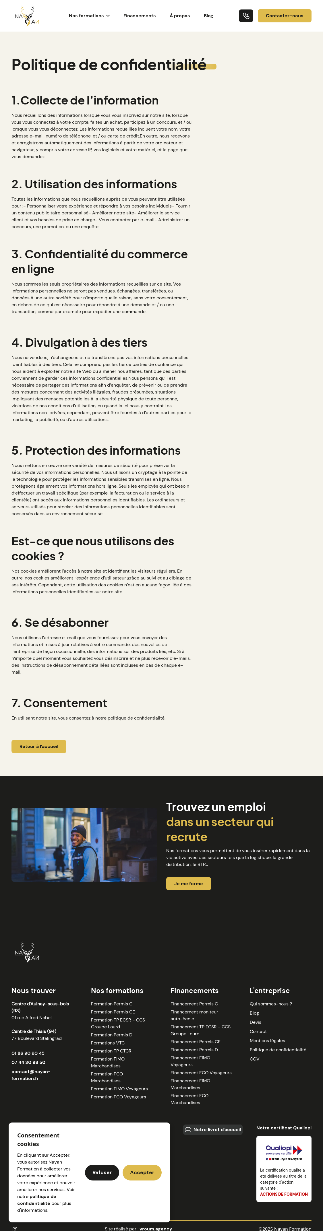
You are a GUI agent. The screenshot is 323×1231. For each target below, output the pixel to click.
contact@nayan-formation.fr (31, 1075)
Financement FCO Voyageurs (201, 1073)
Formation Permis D (111, 1035)
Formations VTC (108, 1043)
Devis (255, 1022)
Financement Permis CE (196, 1042)
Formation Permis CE (113, 1012)
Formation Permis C (111, 1004)
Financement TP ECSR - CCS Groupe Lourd (201, 1030)
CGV (255, 1059)
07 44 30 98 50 (28, 1062)
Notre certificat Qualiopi (284, 1128)
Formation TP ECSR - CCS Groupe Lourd (118, 1023)
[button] (89, 15)
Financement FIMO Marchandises (190, 1084)
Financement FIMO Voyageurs (190, 1061)
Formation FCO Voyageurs (118, 1097)
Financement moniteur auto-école (194, 1015)
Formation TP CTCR (111, 1051)
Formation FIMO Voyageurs (119, 1089)
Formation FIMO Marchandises (108, 1062)
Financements (139, 16)
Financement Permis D (194, 1050)
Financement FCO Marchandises (189, 1099)
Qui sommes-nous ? (271, 1004)
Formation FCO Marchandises (107, 1077)
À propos (180, 16)
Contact (258, 1031)
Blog (208, 16)
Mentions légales (267, 1041)
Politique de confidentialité (278, 1050)
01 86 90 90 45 (28, 1053)
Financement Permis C (194, 1004)
